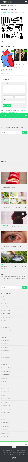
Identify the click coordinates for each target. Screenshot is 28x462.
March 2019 (5, 395)
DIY (1, 205)
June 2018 (4, 426)
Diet (3, 296)
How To (4, 320)
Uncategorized (5, 331)
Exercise (4, 303)
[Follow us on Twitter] (26, 115)
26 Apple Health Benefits (8, 187)
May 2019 (4, 388)
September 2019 (6, 374)
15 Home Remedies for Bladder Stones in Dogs (13, 266)
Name (4, 94)
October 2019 (5, 371)
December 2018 (6, 405)
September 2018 (6, 416)
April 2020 (4, 350)
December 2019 (6, 364)
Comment (5, 83)
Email (15, 94)
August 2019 (5, 378)
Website (4, 99)
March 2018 (5, 436)
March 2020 (5, 354)
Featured (4, 306)
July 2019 (4, 381)
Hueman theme (21, 454)
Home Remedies (4, 225)
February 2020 (5, 357)
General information (7, 310)
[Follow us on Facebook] (23, 115)
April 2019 (4, 392)
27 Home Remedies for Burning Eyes (11, 246)
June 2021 (4, 340)
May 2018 (4, 429)
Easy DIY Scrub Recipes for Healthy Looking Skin (14, 207)
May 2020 (4, 347)
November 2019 (6, 367)
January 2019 (5, 402)
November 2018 (6, 409)
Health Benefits (5, 185)
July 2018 (4, 423)
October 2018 (5, 412)
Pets (2, 264)
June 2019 (4, 385)
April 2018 (4, 433)
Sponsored (5, 327)
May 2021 (4, 343)
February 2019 (5, 398)
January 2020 (5, 361)
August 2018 (5, 419)
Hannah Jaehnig (6, 12)
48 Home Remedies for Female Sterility (11, 227)
